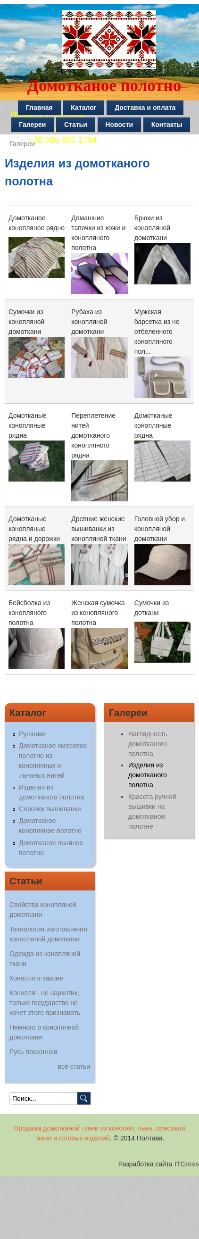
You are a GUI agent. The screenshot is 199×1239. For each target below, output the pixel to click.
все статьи (74, 1066)
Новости (119, 124)
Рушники (32, 734)
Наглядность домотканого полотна (147, 743)
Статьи (75, 124)
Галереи (32, 124)
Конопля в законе (36, 978)
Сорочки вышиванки (50, 809)
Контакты (166, 124)
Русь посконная (33, 1052)
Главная (39, 107)
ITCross (186, 1164)
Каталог (83, 107)
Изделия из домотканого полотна (147, 775)
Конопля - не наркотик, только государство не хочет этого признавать (44, 1002)
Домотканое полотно (104, 85)
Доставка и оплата (145, 107)
